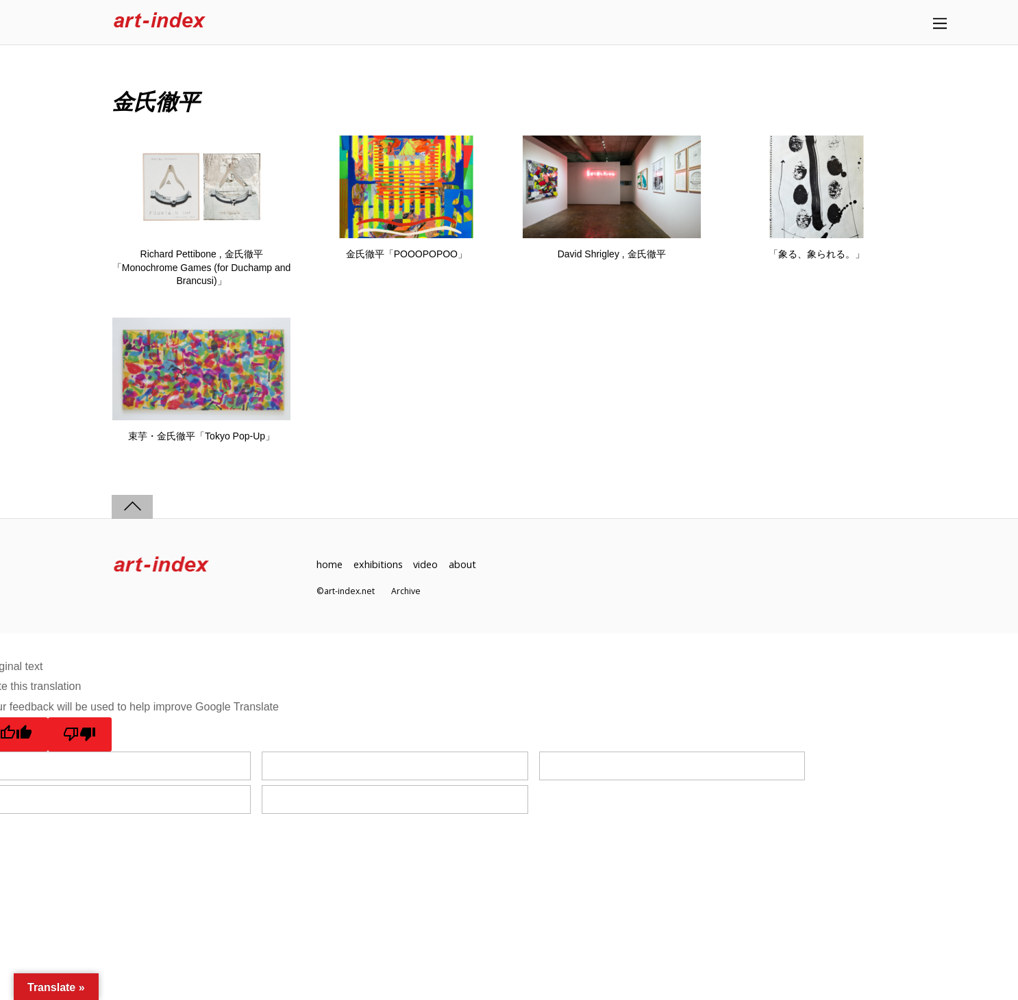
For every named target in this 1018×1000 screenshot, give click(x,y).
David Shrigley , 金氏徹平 (612, 253)
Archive (406, 591)
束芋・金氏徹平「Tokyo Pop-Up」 (201, 436)
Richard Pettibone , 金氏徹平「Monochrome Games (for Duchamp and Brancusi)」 (201, 267)
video (425, 564)
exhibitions (378, 564)
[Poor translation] (80, 734)
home (329, 564)
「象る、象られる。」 (817, 253)
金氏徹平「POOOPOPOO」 (406, 253)
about (462, 564)
